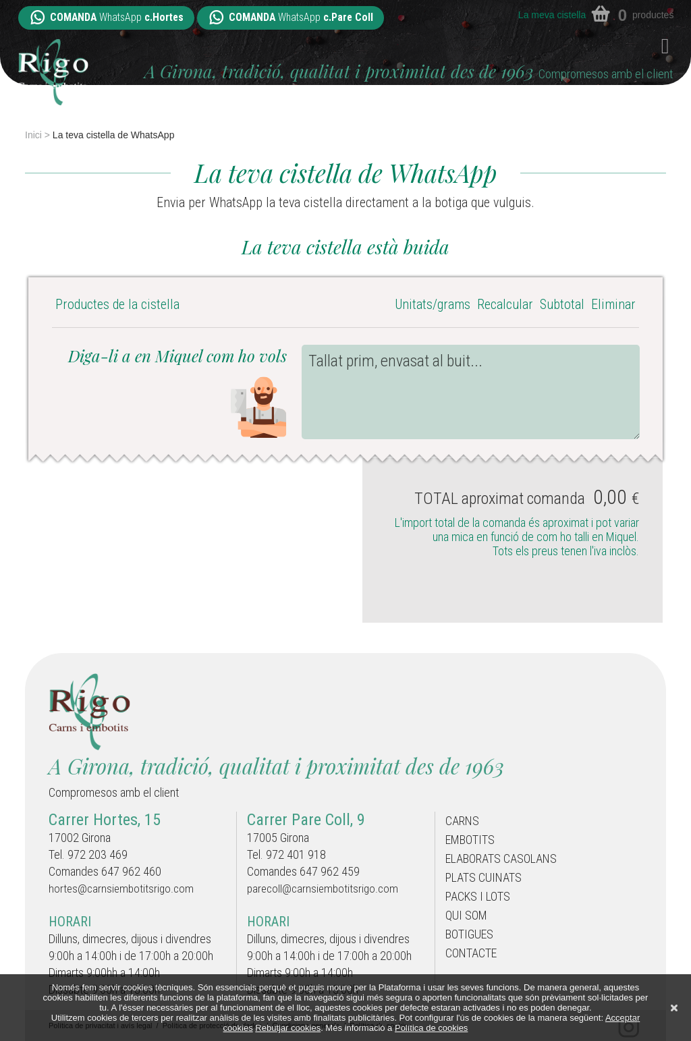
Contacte (474, 968)
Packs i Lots (481, 905)
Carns (463, 822)
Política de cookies (431, 1028)
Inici (33, 135)
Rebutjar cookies (288, 1028)
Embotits (474, 843)
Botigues (472, 947)
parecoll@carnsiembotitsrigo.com (325, 888)
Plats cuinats (487, 884)
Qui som (468, 926)
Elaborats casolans (506, 863)
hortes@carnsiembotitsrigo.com (123, 888)
